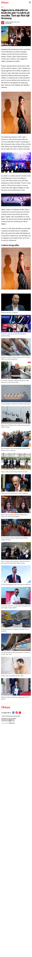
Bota (2, 7)
